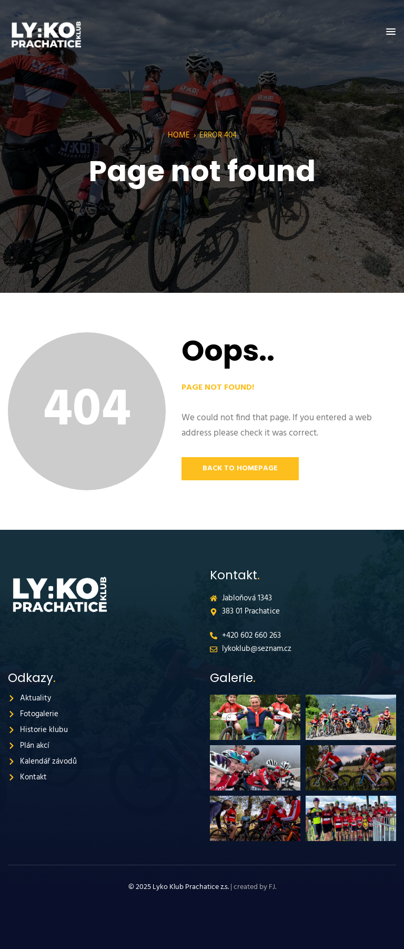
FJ (272, 887)
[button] (391, 32)
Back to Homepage (240, 468)
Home (179, 135)
